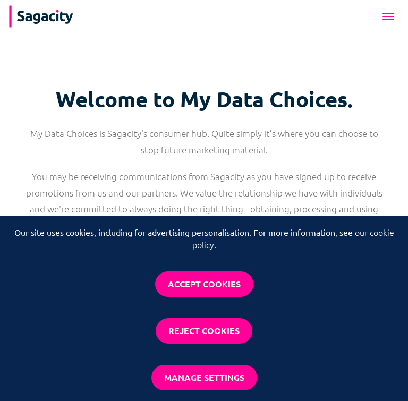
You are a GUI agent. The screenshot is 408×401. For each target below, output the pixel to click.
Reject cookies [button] (204, 330)
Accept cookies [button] (204, 283)
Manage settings (204, 377)
